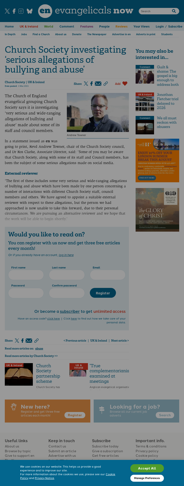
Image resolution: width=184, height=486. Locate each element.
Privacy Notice (44, 478)
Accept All (147, 468)
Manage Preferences (147, 478)
